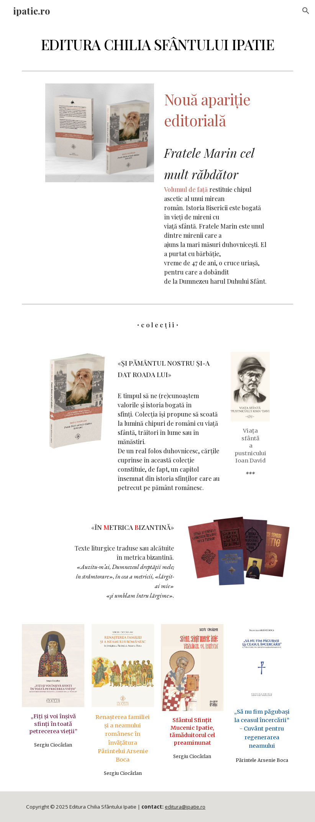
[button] (306, 11)
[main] (157, 44)
